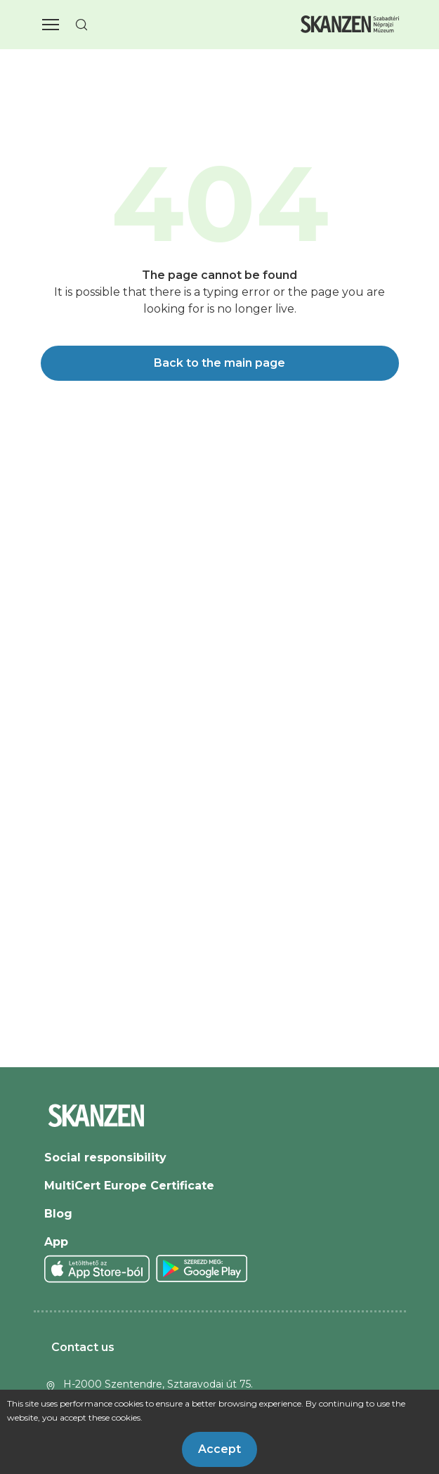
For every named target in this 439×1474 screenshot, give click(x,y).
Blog (58, 1213)
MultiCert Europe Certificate (129, 1185)
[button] (50, 24)
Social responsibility (105, 1157)
